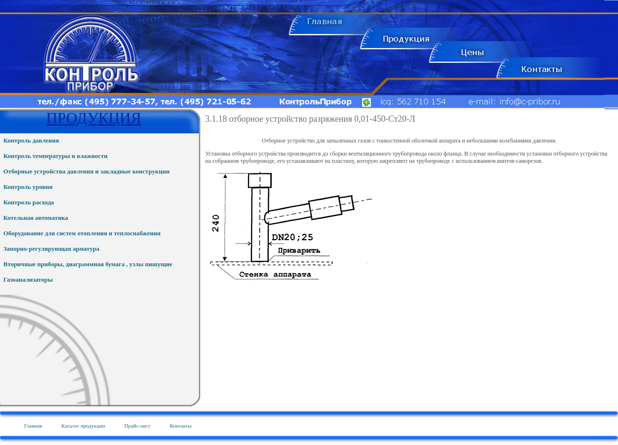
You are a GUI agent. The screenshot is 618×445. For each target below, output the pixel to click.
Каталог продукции (83, 426)
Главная (33, 426)
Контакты (180, 426)
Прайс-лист (138, 426)
